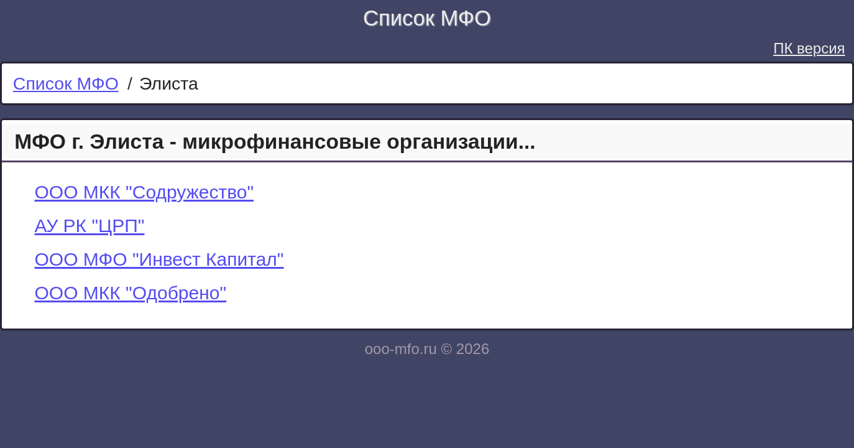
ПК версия (809, 48)
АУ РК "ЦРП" (90, 225)
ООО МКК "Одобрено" (131, 292)
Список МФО (427, 18)
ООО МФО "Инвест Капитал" (159, 259)
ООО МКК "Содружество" (144, 192)
